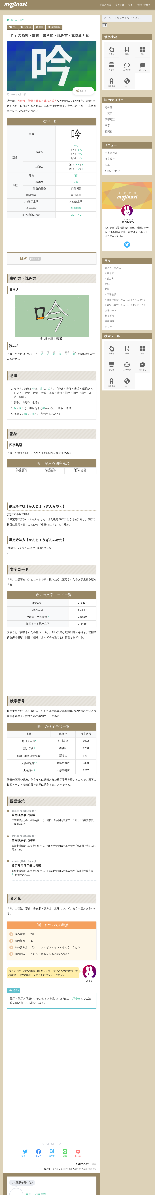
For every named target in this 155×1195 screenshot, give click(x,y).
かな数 (111, 67)
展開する (35, 258)
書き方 (110, 276)
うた (77, 164)
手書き (111, 51)
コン (79, 158)
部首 (142, 51)
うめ (77, 169)
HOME (77, 1183)
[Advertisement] (51, 233)
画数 (127, 51)
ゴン (79, 154)
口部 (42, 27)
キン (79, 150)
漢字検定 (111, 83)
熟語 (107, 292)
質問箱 (109, 133)
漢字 (107, 127)
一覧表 (109, 114)
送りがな (142, 67)
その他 (109, 108)
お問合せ (75, 1000)
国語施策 (109, 324)
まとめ (108, 329)
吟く (67, 354)
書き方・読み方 (113, 270)
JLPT (127, 83)
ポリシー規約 (77, 1187)
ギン (75, 146)
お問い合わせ (143, 4)
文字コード (111, 313)
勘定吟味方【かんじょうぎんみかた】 (126, 308)
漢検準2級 (57, 27)
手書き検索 (105, 4)
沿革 (130, 4)
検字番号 (109, 318)
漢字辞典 (119, 4)
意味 (107, 286)
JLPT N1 (28, 27)
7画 (14, 27)
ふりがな (127, 67)
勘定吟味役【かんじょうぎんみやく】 (126, 302)
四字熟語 (110, 120)
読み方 (110, 281)
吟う (76, 354)
